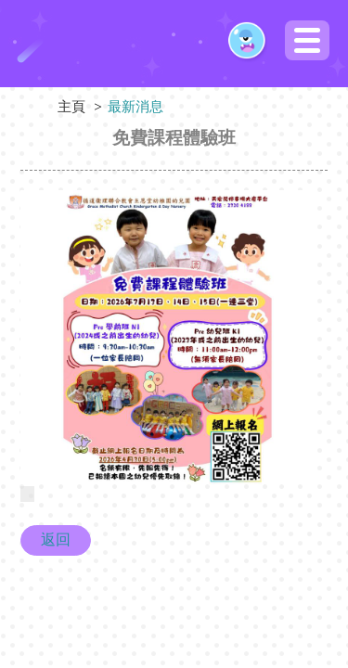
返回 (56, 539)
